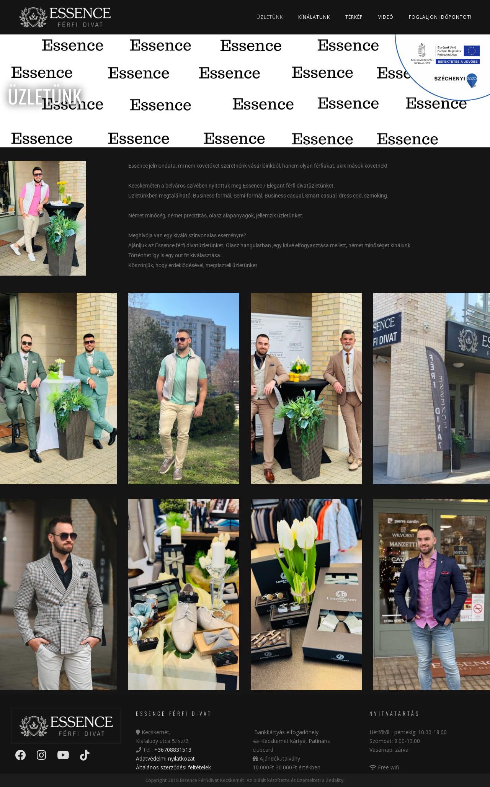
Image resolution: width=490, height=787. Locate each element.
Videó (386, 17)
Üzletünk (269, 17)
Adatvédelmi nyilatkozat (165, 758)
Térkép (354, 17)
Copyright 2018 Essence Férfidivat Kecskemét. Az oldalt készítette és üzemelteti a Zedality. (245, 780)
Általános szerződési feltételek (173, 767)
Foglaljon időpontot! (440, 17)
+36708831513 (172, 749)
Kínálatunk (314, 17)
